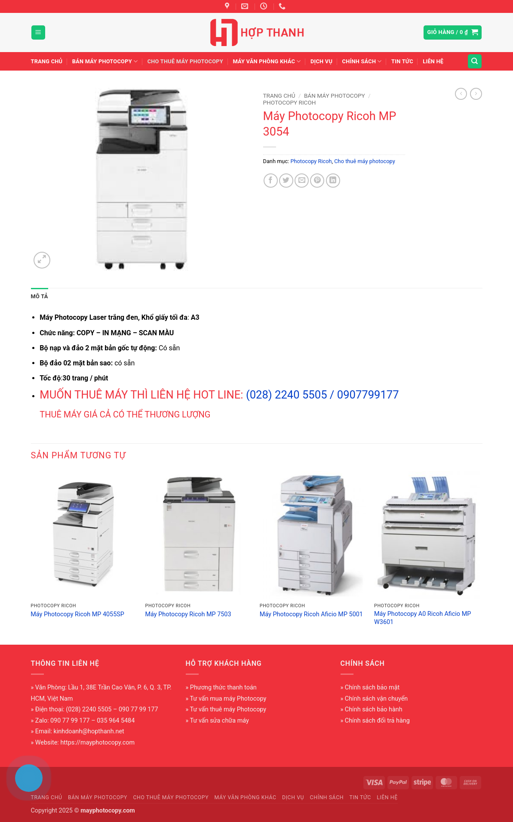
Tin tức (402, 61)
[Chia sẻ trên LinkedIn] (333, 180)
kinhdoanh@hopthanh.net (89, 731)
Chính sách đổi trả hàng (377, 720)
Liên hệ (433, 61)
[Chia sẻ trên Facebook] (271, 180)
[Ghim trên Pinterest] (317, 180)
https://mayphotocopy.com (97, 742)
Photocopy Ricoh (289, 102)
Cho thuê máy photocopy (185, 61)
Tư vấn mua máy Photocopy (228, 698)
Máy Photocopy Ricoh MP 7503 (188, 614)
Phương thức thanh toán (223, 687)
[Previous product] (476, 94)
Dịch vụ (321, 61)
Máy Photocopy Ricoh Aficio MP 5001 (311, 614)
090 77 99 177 (70, 720)
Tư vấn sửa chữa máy (219, 720)
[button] (38, 32)
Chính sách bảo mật (372, 687)
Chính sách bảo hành (373, 709)
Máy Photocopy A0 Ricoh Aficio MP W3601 (422, 618)
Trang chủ (47, 61)
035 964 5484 (116, 720)
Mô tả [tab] (39, 296)
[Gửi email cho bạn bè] (302, 180)
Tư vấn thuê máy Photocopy (228, 709)
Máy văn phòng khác (267, 61)
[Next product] (461, 94)
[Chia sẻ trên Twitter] (286, 180)
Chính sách (362, 61)
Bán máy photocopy (105, 61)
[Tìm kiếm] (475, 61)
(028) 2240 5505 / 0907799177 (322, 394)
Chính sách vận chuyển (376, 698)
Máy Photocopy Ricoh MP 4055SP (77, 614)
